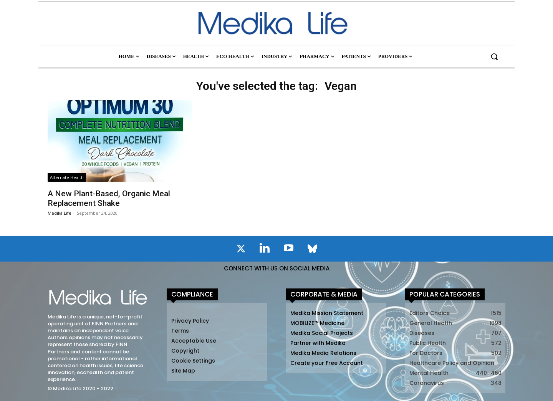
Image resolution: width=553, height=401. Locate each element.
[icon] (240, 250)
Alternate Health (67, 177)
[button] (494, 56)
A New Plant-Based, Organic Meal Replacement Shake (109, 198)
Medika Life (59, 213)
